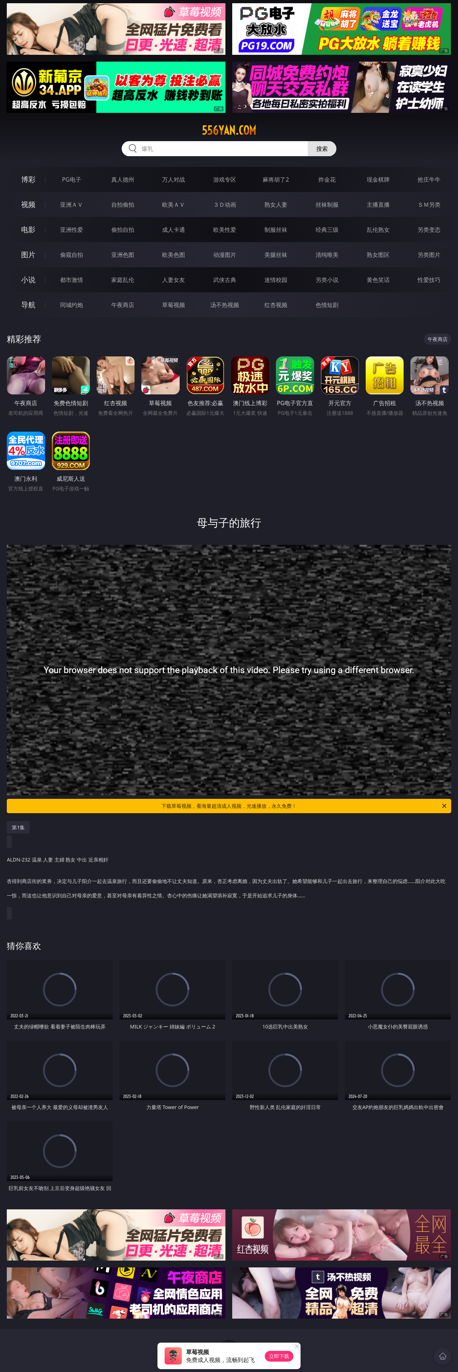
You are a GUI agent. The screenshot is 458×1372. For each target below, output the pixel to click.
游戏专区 (224, 179)
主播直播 (378, 204)
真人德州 (122, 179)
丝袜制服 (327, 204)
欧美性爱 (224, 230)
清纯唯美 (327, 255)
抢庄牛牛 (429, 179)
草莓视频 (173, 305)
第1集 (18, 827)
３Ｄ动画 (224, 204)
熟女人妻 (275, 204)
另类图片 (429, 255)
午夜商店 (122, 305)
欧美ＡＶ (173, 204)
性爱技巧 (429, 280)
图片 (28, 254)
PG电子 (71, 179)
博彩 (28, 179)
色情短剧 (327, 305)
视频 (28, 204)
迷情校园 (275, 280)
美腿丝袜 (275, 255)
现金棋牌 (378, 179)
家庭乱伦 (122, 280)
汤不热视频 (224, 305)
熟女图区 (378, 255)
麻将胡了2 (276, 179)
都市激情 (71, 280)
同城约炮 (71, 305)
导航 (28, 305)
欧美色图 (173, 255)
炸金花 (327, 179)
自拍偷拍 (122, 204)
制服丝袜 (275, 230)
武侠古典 (224, 280)
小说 (28, 279)
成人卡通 (173, 230)
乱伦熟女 (378, 230)
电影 (28, 229)
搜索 (322, 149)
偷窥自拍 (71, 255)
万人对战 (173, 179)
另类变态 (429, 230)
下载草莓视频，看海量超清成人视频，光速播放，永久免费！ (304, 806)
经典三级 (327, 230)
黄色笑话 (378, 280)
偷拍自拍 (122, 230)
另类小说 (327, 280)
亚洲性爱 (71, 230)
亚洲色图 (122, 255)
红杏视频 (275, 305)
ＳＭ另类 (429, 204)
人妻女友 (173, 280)
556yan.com (229, 130)
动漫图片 (224, 255)
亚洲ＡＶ (71, 204)
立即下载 (279, 1356)
